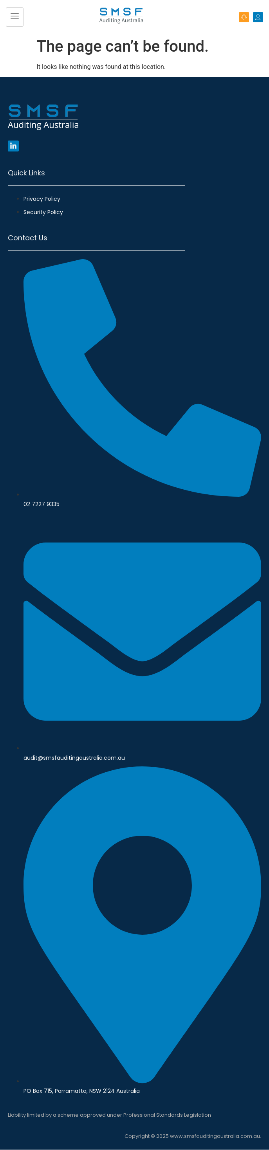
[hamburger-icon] (14, 17)
